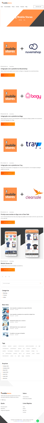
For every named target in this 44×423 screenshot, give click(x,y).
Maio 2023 (5, 370)
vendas (33, 353)
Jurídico (4, 297)
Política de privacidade (27, 398)
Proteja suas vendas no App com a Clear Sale (15, 214)
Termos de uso (26, 396)
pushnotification (13, 348)
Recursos (24, 410)
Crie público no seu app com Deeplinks (17, 333)
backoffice (15, 353)
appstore (15, 346)
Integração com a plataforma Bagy (12, 116)
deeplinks (4, 351)
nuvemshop (28, 356)
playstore (9, 346)
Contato (24, 412)
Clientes (17, 6)
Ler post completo (8, 75)
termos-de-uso (21, 346)
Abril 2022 (5, 378)
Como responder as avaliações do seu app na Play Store (21, 308)
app (24, 348)
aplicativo (19, 348)
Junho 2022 (5, 376)
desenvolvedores (8, 353)
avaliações (4, 346)
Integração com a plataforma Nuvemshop (14, 69)
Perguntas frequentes (5, 410)
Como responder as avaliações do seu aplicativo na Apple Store (22, 314)
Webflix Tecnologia (20, 421)
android (12, 356)
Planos (13, 6)
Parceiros (22, 6)
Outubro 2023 (6, 366)
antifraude (28, 353)
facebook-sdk (17, 351)
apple (19, 356)
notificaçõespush (5, 348)
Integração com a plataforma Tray (11, 165)
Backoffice (3, 408)
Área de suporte (4, 406)
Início (2, 6)
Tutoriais (5, 295)
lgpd (39, 346)
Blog (26, 6)
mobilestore (34, 348)
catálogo (32, 351)
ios (15, 356)
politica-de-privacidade (30, 346)
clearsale (37, 353)
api (23, 353)
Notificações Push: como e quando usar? (18, 327)
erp (3, 353)
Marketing (5, 293)
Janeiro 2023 (5, 372)
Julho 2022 (5, 374)
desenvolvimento (6, 356)
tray (37, 351)
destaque (28, 348)
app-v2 (20, 353)
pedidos (22, 351)
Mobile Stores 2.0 (6, 263)
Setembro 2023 (6, 368)
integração (27, 351)
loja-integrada (10, 351)
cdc (36, 346)
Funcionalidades (7, 6)
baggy (23, 356)
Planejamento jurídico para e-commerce (18, 320)
